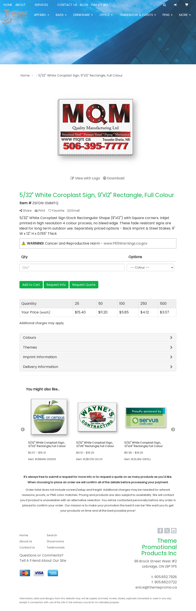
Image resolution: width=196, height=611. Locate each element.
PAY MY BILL (99, 5)
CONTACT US (67, 5)
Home (23, 535)
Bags (61, 17)
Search (52, 535)
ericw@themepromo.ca (156, 587)
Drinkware (83, 17)
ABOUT (20, 5)
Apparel (41, 17)
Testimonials (56, 547)
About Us (25, 541)
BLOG (84, 5)
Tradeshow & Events (137, 17)
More (185, 17)
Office (106, 17)
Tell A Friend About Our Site (42, 560)
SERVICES (41, 5)
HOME (7, 5)
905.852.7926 (165, 576)
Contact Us (27, 547)
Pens (168, 17)
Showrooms (55, 541)
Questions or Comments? (41, 555)
